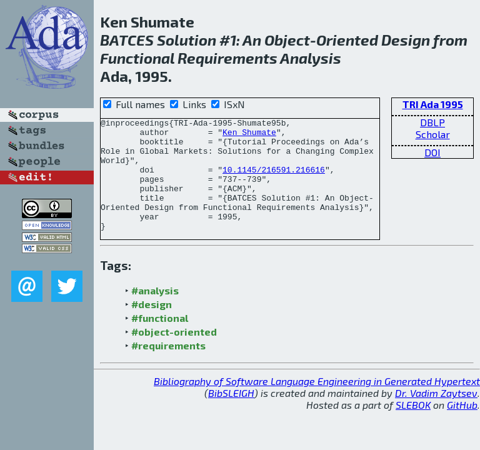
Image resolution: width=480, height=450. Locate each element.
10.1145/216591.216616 (273, 180)
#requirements (168, 368)
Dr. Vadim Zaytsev (436, 415)
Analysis (310, 58)
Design (405, 40)
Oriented (347, 40)
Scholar (433, 134)
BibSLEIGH (231, 415)
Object (287, 40)
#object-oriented (174, 354)
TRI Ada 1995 (432, 104)
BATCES (127, 40)
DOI (432, 152)
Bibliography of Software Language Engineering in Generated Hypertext (317, 403)
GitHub (462, 427)
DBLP (432, 122)
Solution (186, 40)
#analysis (155, 313)
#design (151, 326)
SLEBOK (413, 427)
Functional (137, 58)
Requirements (228, 58)
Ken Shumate (249, 135)
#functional (159, 340)
